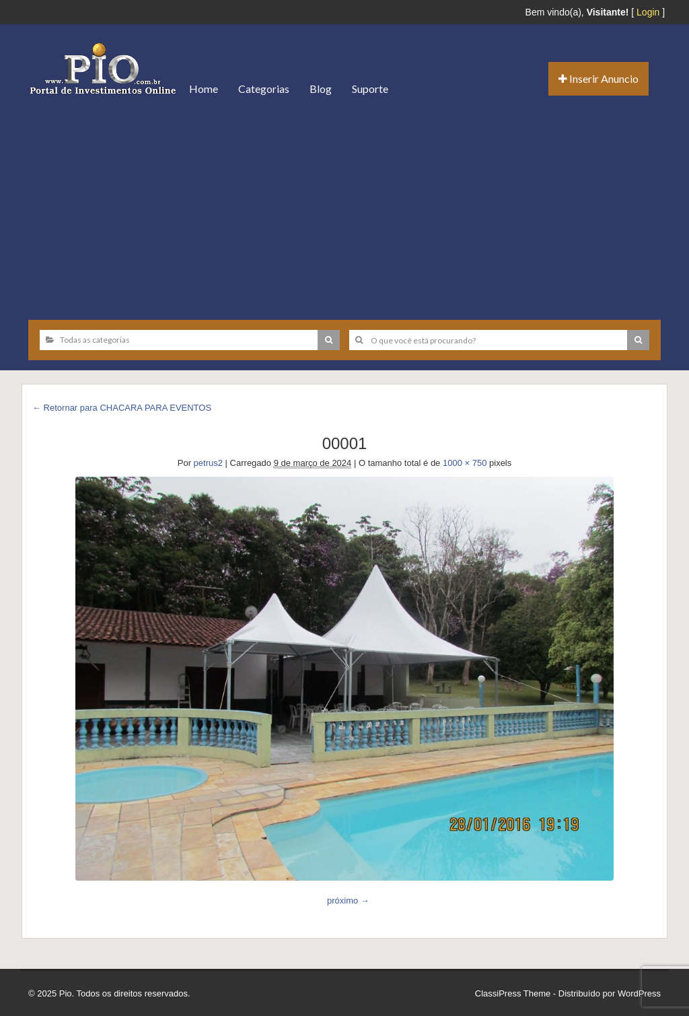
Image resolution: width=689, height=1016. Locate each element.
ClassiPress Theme (512, 993)
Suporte (370, 88)
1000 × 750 (464, 463)
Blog (321, 88)
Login (648, 12)
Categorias (263, 88)
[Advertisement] (344, 208)
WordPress (639, 993)
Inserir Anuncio (598, 78)
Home (203, 88)
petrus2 (208, 463)
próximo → (348, 900)
